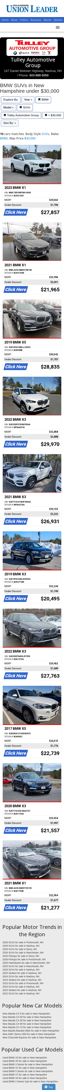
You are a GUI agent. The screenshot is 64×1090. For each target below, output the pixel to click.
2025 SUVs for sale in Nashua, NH (21, 969)
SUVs (24, 107)
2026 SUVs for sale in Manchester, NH (23, 952)
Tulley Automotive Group (21, 115)
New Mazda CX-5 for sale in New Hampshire (26, 1013)
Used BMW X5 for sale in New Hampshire (25, 1061)
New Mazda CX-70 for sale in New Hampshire (27, 1027)
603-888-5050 (38, 75)
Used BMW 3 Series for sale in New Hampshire (28, 1064)
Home (5, 19)
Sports (48, 19)
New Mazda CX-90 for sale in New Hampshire (27, 1023)
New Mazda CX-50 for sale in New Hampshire (27, 1017)
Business (36, 19)
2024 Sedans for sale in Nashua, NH (22, 980)
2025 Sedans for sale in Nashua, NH (22, 973)
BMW (43, 99)
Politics (24, 19)
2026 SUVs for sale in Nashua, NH (21, 945)
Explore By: (10, 99)
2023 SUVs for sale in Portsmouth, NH (23, 983)
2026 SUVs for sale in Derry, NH (20, 949)
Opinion (58, 19)
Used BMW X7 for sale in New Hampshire (25, 1074)
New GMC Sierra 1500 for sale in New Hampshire (29, 1034)
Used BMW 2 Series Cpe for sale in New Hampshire (30, 1081)
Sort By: (9, 123)
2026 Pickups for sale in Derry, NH (21, 956)
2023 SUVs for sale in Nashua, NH (21, 986)
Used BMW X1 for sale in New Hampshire (25, 1067)
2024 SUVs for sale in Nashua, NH (21, 976)
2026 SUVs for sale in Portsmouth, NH (23, 942)
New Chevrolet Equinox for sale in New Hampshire (29, 1037)
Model (8, 107)
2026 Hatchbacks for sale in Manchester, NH (26, 962)
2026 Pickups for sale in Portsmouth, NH (24, 959)
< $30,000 (53, 115)
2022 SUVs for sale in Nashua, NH (21, 993)
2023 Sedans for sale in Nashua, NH (22, 990)
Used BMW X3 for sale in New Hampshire (25, 1057)
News (14, 19)
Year (28, 99)
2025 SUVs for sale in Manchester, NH (23, 966)
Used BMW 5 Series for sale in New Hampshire (28, 1071)
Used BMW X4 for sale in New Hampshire (25, 1078)
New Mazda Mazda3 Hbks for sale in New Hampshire (31, 1030)
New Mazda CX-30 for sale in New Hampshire (27, 1020)
